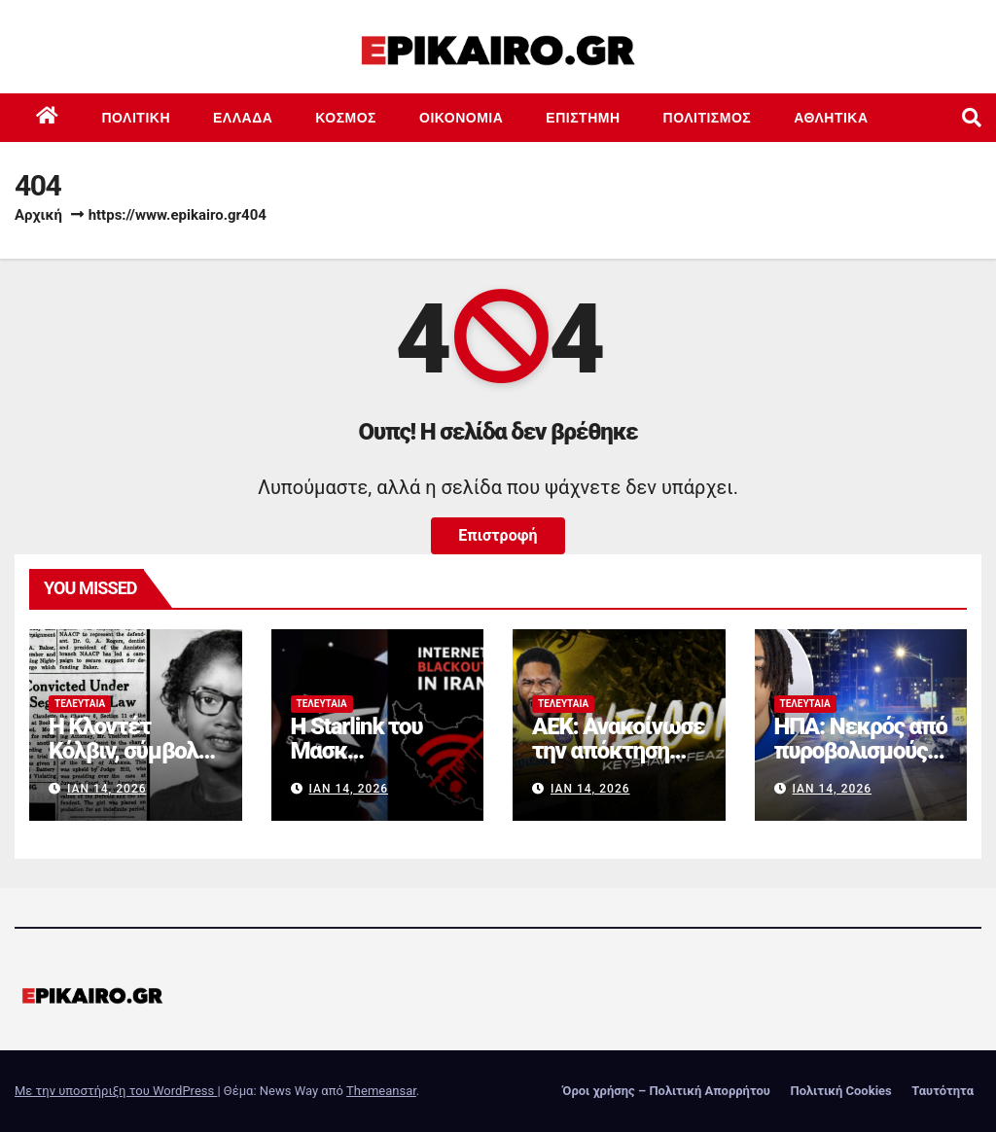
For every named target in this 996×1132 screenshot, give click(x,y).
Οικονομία (461, 117)
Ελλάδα (242, 117)
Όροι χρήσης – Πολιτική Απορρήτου (666, 1090)
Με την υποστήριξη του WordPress (116, 1090)
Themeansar (381, 1090)
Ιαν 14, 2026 (107, 789)
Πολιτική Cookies (840, 1090)
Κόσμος (345, 117)
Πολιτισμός (707, 117)
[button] (971, 117)
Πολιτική (136, 117)
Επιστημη (583, 117)
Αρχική (38, 215)
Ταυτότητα (942, 1090)
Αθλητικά (831, 117)
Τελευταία (79, 703)
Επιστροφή (497, 535)
